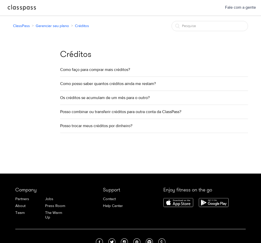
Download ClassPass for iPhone (178, 203)
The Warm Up (53, 215)
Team (20, 212)
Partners (22, 199)
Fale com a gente (240, 7)
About (20, 205)
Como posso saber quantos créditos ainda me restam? (108, 83)
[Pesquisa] (210, 26)
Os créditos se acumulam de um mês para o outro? (105, 97)
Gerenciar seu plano (52, 25)
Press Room (55, 205)
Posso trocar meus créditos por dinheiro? (96, 125)
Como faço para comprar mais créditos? (95, 69)
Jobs (49, 199)
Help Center (113, 205)
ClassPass (22, 9)
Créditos (82, 25)
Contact (109, 199)
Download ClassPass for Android (214, 203)
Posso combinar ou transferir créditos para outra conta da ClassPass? (120, 111)
